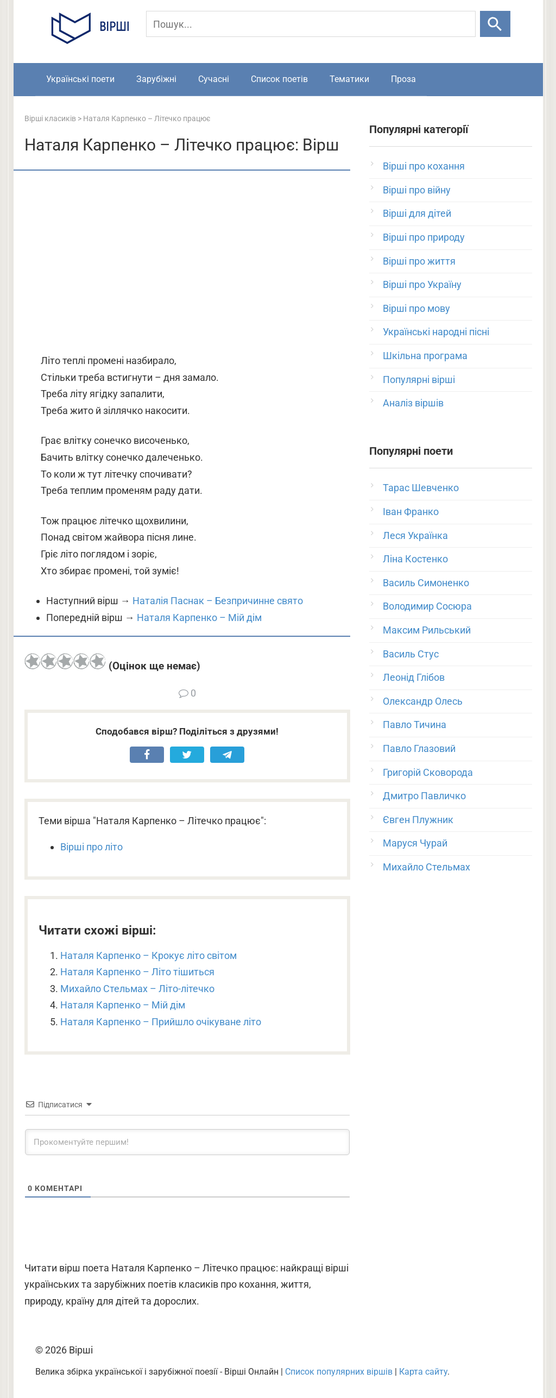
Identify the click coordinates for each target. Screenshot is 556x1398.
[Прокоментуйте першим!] (187, 1142)
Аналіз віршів (413, 403)
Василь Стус (411, 654)
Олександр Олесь (423, 701)
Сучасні (213, 79)
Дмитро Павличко (424, 795)
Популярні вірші (419, 379)
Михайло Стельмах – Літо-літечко (137, 988)
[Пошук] (311, 24)
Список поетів (279, 79)
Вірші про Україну (422, 284)
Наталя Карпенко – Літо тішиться (137, 971)
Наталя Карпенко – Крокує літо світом (148, 955)
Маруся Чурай (415, 843)
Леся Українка (415, 535)
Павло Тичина (414, 724)
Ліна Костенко (415, 559)
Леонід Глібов (414, 677)
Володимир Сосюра (427, 606)
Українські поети (80, 79)
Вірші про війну (417, 190)
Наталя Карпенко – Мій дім (199, 617)
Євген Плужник (418, 819)
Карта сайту (423, 1371)
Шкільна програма (425, 355)
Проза (403, 79)
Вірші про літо (91, 846)
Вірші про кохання (424, 166)
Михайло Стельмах (426, 867)
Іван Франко (411, 511)
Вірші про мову (416, 308)
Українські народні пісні (436, 331)
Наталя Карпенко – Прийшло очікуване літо (160, 1021)
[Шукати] (495, 24)
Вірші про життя (419, 261)
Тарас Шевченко (421, 487)
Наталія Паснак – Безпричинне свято (217, 600)
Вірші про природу (424, 237)
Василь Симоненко (426, 582)
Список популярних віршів (339, 1371)
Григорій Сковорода (428, 772)
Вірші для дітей (417, 213)
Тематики (349, 79)
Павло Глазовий (419, 748)
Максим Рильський (427, 630)
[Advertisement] (187, 263)
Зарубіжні (156, 79)
